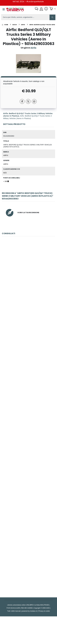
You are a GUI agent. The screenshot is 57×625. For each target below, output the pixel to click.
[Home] (5, 24)
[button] (52, 8)
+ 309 (6, 181)
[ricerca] (28, 17)
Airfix (5, 155)
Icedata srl (33, 611)
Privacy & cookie (44, 611)
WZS (5, 173)
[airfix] (23, 24)
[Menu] (3, 9)
